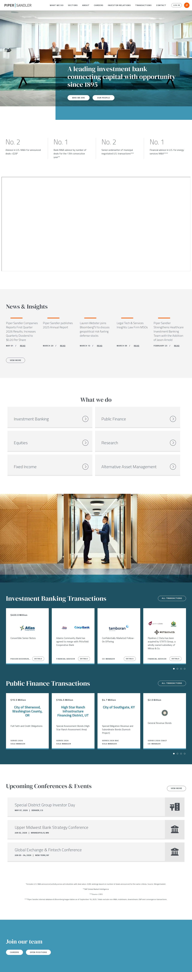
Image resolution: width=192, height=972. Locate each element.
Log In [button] (176, 5)
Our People (106, 98)
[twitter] (11, 966)
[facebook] (5, 966)
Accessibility (86, 966)
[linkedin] (18, 966)
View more (175, 773)
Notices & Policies (66, 966)
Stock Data (46, 966)
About (85, 5)
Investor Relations (119, 5)
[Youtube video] (96, 224)
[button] (56, 5)
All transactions (170, 583)
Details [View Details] (38, 643)
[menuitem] (56, 5)
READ (23, 346)
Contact (161, 5)
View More (17, 361)
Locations (31, 966)
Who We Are (79, 98)
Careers (98, 5)
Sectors (73, 5)
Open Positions (42, 937)
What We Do (56, 5)
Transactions (143, 5)
